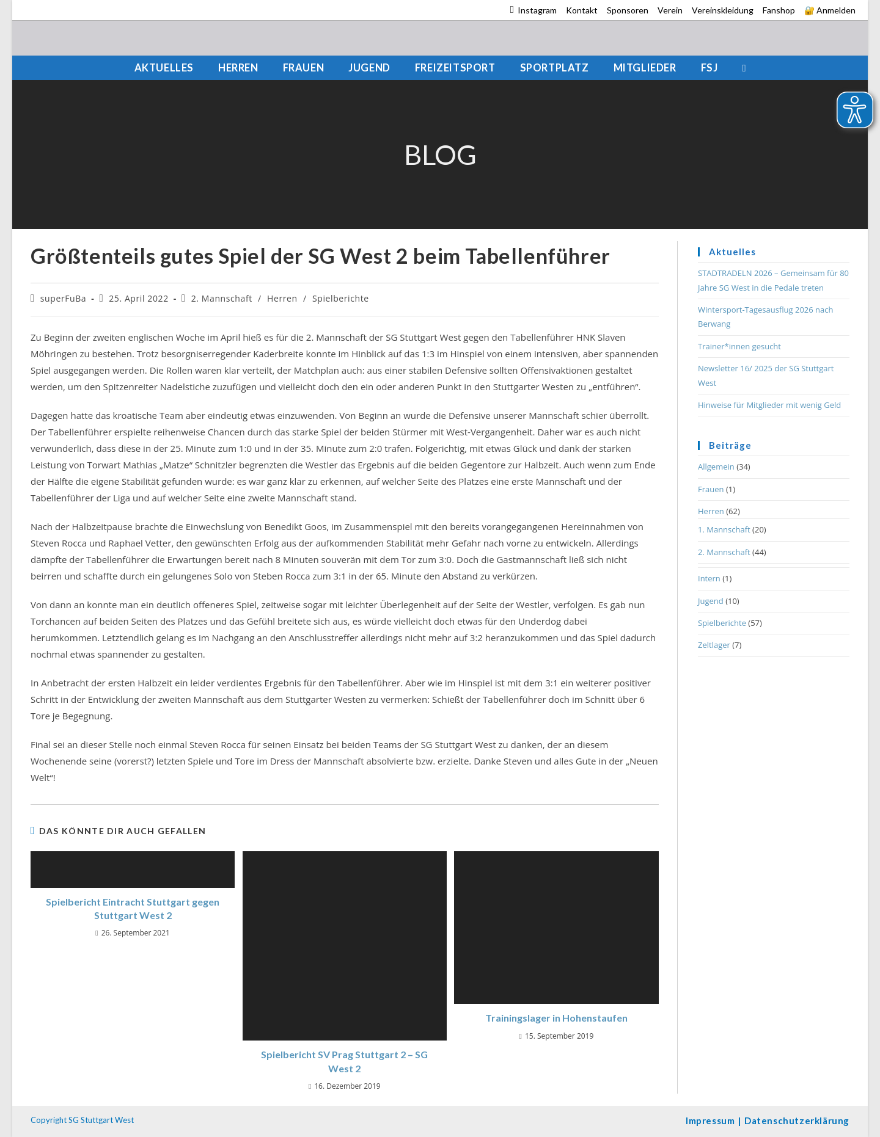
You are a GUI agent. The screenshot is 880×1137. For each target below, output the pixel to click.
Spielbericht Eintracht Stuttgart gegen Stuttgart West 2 (132, 908)
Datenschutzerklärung (796, 1120)
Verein (670, 10)
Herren (282, 298)
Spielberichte (340, 298)
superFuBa (63, 298)
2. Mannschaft (221, 298)
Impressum (710, 1120)
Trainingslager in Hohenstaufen (556, 1017)
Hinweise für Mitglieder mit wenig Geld (769, 404)
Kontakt (582, 10)
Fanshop (779, 10)
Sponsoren (627, 10)
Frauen (711, 489)
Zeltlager (714, 644)
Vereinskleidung (723, 10)
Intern (709, 578)
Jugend (711, 600)
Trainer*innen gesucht (739, 346)
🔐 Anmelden (830, 10)
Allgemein (716, 466)
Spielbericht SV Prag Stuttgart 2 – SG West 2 (344, 1060)
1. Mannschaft (724, 529)
